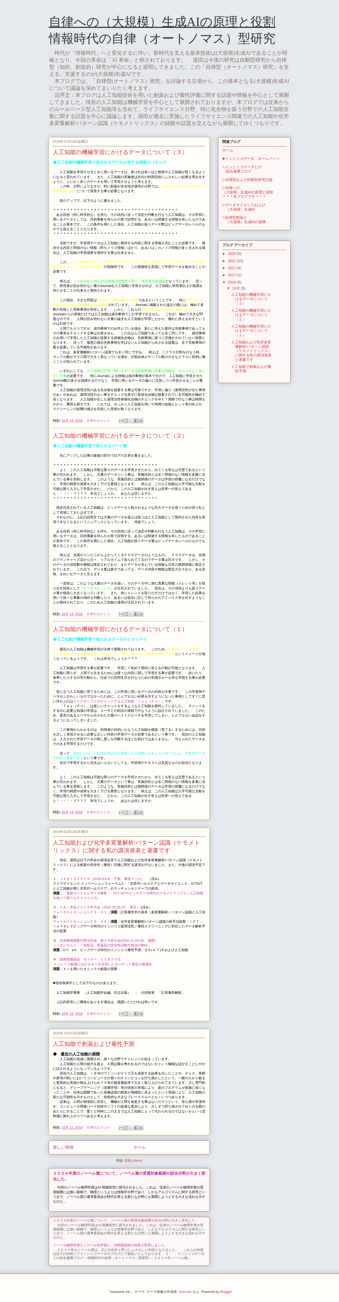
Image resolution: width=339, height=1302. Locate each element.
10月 (236, 288)
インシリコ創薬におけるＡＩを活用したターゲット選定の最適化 (103, 964)
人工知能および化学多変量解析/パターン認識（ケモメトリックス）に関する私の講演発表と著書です (251, 351)
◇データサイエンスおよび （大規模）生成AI (243, 207)
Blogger (226, 1292)
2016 (232, 282)
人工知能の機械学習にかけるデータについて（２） (120, 435)
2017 (232, 275)
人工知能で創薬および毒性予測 (93, 1044)
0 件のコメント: (99, 421)
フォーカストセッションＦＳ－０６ (80, 921)
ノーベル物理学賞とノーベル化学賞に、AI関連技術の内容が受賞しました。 (110, 1245)
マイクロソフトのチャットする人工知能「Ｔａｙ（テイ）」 (119, 701)
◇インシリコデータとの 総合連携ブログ (242, 169)
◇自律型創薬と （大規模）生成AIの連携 (244, 219)
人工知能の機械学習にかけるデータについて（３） (120, 152)
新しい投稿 (63, 1147)
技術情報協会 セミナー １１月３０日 (90, 959)
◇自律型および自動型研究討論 (247, 180)
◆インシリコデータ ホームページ (251, 158)
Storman (185, 1292)
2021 (232, 268)
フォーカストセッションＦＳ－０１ (80, 912)
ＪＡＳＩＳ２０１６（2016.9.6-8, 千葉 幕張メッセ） (102, 879)
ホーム (139, 1147)
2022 (232, 261)
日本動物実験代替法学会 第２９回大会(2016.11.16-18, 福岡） (109, 940)
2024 (232, 253)
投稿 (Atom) (134, 1160)
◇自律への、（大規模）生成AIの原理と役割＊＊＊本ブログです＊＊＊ (247, 192)
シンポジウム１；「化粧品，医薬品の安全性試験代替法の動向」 (102, 945)
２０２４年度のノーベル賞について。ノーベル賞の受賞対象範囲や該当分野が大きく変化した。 (126, 1220)
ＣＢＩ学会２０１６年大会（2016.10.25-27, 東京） (100, 907)
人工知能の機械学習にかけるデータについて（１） (120, 629)
